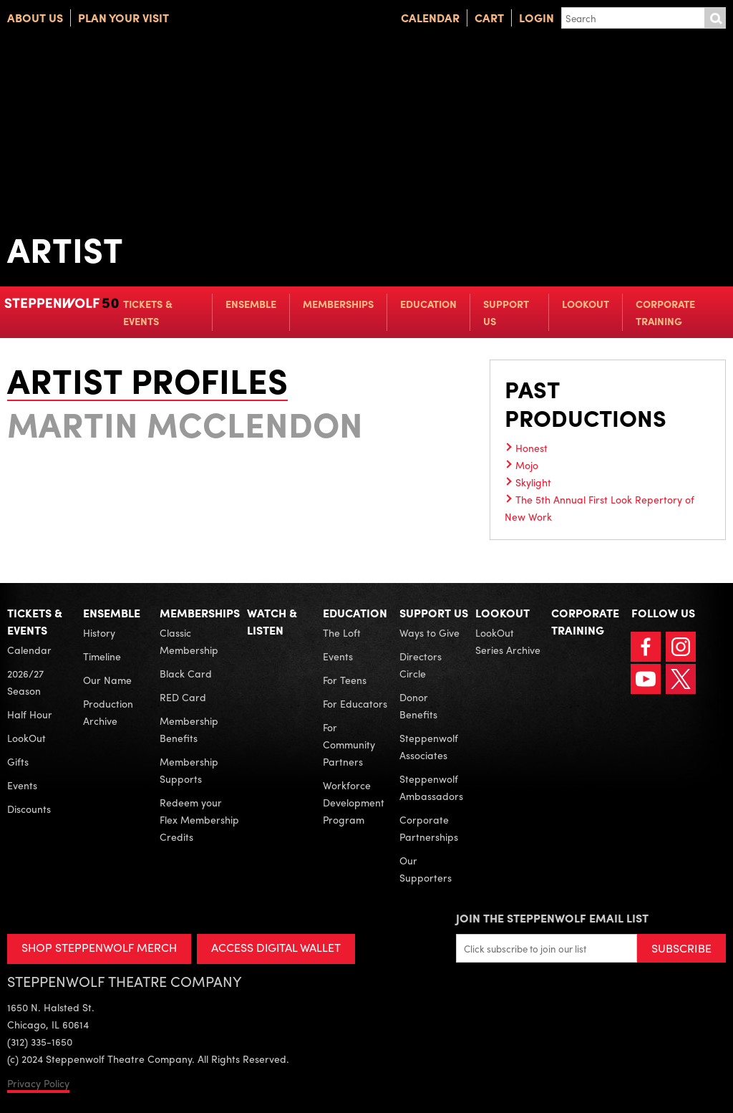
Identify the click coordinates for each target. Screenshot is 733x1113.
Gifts (18, 761)
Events (22, 785)
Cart (489, 17)
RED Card (183, 697)
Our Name (107, 680)
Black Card (186, 673)
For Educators (355, 703)
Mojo (526, 465)
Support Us (506, 312)
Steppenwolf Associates (428, 746)
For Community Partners (349, 744)
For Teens (344, 680)
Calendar (430, 17)
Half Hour (29, 714)
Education (428, 304)
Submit (715, 18)
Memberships (338, 304)
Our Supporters (425, 869)
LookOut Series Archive (507, 641)
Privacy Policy (38, 1083)
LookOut (585, 304)
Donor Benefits (418, 705)
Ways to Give (429, 632)
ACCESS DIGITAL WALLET (276, 947)
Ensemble (250, 304)
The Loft (342, 632)
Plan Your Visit (123, 17)
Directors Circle (420, 664)
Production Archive (108, 712)
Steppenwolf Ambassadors (431, 787)
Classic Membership (189, 641)
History (99, 632)
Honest (531, 447)
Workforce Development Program (353, 802)
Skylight (533, 482)
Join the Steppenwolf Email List (552, 918)
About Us (35, 17)
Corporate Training (665, 312)
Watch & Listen (272, 621)
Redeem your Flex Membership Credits (199, 819)
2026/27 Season (25, 682)
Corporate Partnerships (428, 828)
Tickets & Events (148, 312)
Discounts (29, 808)
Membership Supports (189, 770)
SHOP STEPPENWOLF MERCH (99, 947)
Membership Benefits (189, 729)
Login (536, 17)
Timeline (102, 656)
